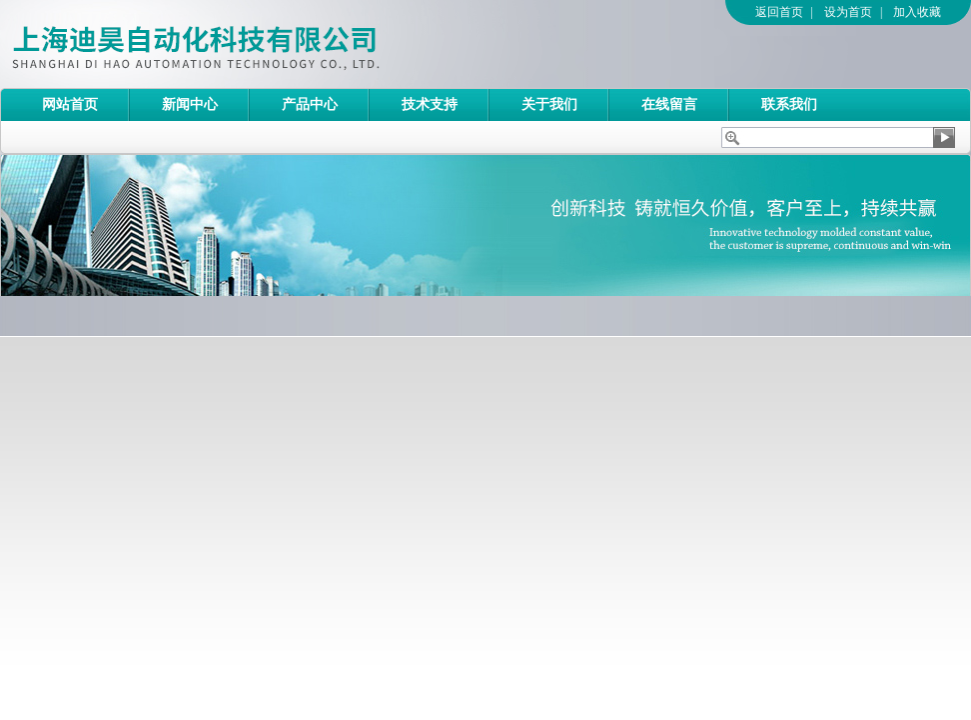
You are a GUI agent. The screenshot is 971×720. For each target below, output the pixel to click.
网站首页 (70, 104)
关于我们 (549, 104)
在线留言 (669, 104)
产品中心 (310, 104)
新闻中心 (190, 104)
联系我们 (789, 104)
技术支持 (430, 104)
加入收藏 (917, 12)
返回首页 (779, 12)
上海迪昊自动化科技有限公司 (274, 44)
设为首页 (848, 12)
